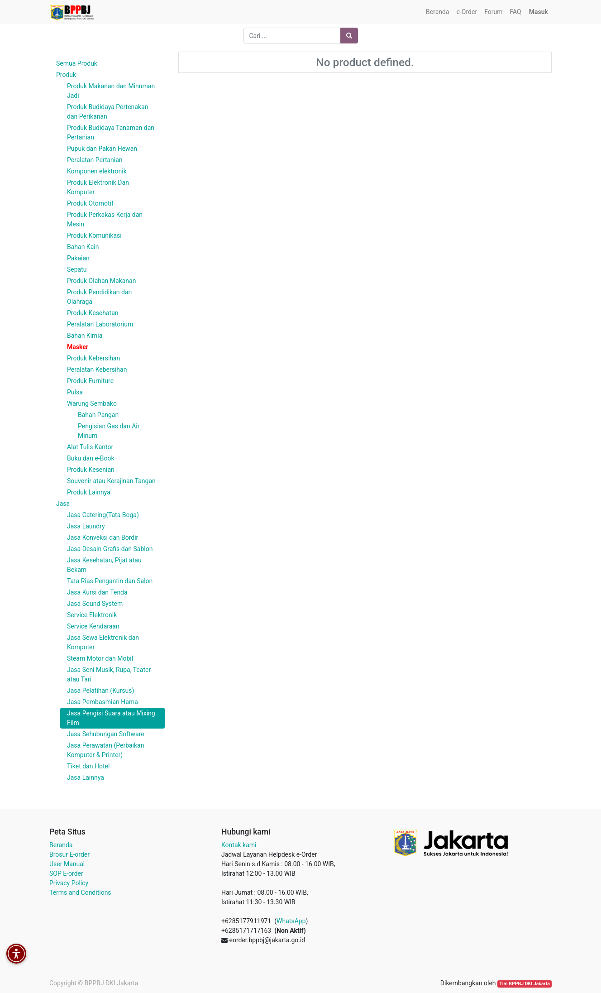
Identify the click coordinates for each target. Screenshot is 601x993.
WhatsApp (291, 921)
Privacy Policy (68, 883)
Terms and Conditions (80, 892)
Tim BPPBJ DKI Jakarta (524, 984)
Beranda (60, 845)
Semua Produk (76, 63)
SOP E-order (66, 873)
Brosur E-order (69, 854)
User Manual (67, 864)
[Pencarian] (349, 35)
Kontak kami (238, 845)
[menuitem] (437, 12)
